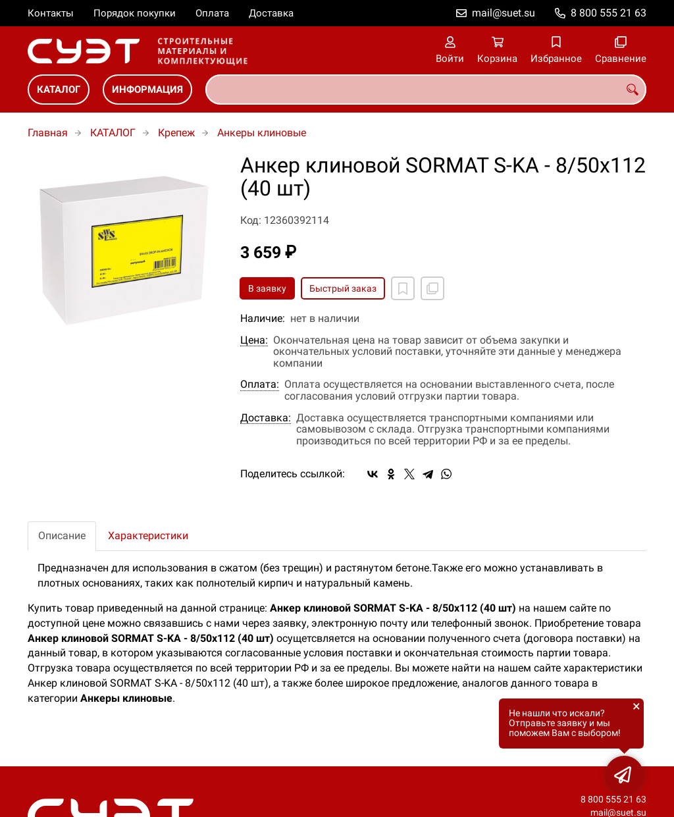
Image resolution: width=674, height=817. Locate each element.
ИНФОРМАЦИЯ (147, 89)
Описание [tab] (62, 535)
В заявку (267, 288)
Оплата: (259, 384)
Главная (48, 132)
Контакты (51, 13)
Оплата (212, 13)
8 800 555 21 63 (608, 13)
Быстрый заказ (342, 288)
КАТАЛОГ (58, 89)
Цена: (254, 340)
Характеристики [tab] (148, 535)
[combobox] (425, 89)
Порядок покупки (134, 13)
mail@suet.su (503, 13)
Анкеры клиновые (261, 132)
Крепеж (176, 132)
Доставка (271, 13)
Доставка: (265, 418)
